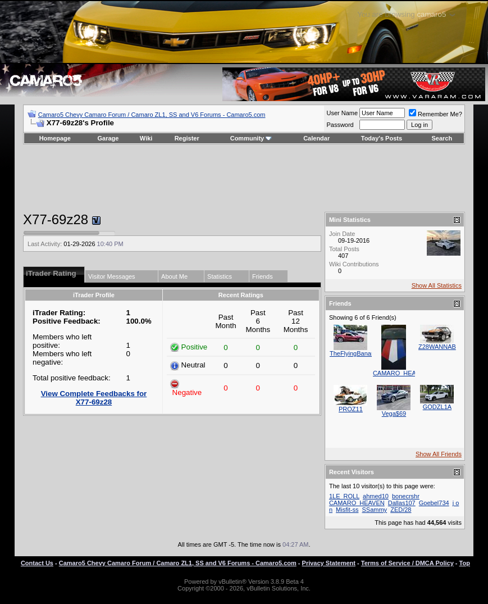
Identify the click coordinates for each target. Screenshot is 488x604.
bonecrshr (405, 496)
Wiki (146, 138)
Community (251, 138)
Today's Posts (381, 138)
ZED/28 (400, 509)
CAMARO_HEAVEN (400, 373)
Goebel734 (434, 502)
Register (187, 138)
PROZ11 (351, 409)
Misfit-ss (347, 509)
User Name (342, 113)
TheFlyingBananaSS (358, 353)
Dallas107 (402, 502)
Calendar (316, 138)
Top (464, 563)
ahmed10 (376, 496)
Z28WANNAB (437, 346)
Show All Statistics (437, 285)
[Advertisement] (243, 178)
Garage (108, 138)
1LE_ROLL (344, 496)
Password (339, 124)
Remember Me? (435, 114)
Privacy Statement (328, 563)
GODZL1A (437, 406)
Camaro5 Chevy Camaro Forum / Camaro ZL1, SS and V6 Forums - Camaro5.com (152, 114)
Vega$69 (394, 413)
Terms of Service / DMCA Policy (407, 563)
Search (442, 138)
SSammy (374, 509)
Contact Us (37, 563)
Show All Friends (439, 454)
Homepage (55, 138)
